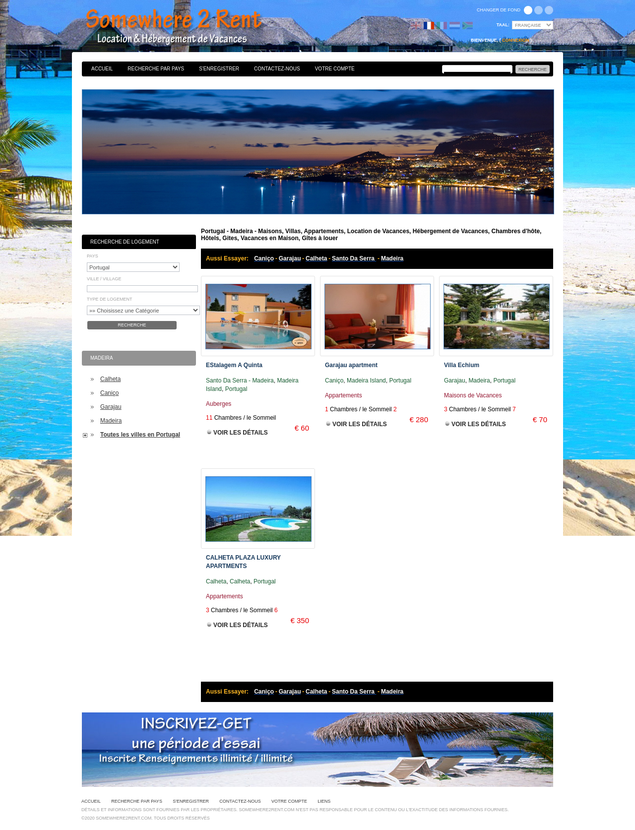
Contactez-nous (277, 68)
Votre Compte (335, 68)
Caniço (109, 392)
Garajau (111, 406)
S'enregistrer (219, 68)
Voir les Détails (240, 432)
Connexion (515, 40)
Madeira (111, 420)
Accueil (102, 68)
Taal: (503, 24)
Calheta (110, 379)
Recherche (132, 324)
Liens (324, 801)
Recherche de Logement (124, 242)
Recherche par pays (155, 68)
